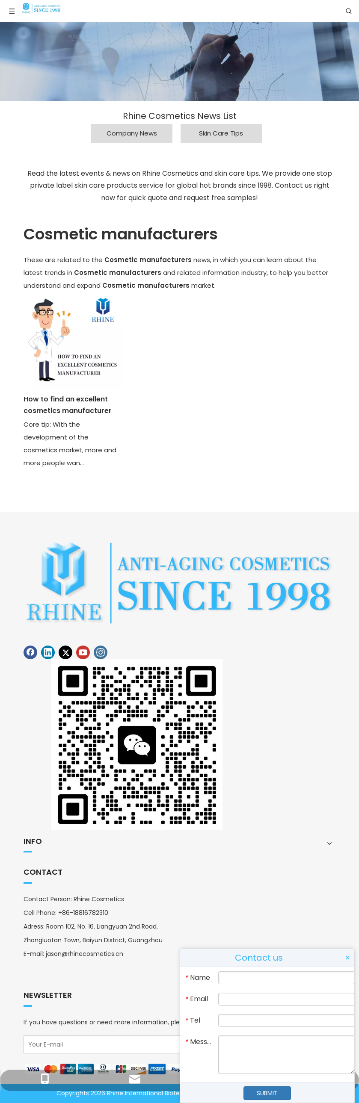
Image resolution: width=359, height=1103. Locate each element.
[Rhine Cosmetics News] (179, 61)
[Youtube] (83, 652)
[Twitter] (65, 652)
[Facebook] (30, 652)
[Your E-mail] (164, 1044)
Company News (132, 133)
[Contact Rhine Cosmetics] (137, 744)
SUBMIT (267, 1093)
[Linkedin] (48, 652)
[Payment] (107, 1068)
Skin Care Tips (221, 133)
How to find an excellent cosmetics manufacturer (68, 405)
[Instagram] (100, 652)
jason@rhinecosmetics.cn (84, 954)
